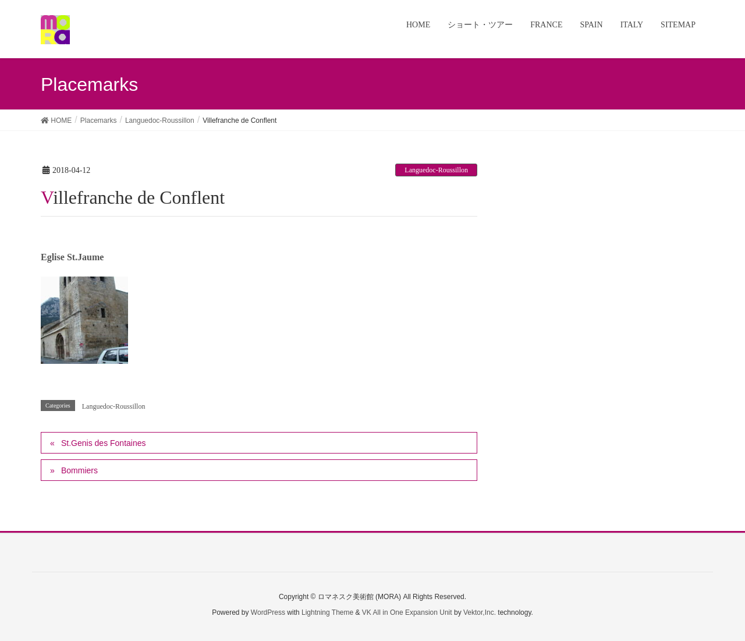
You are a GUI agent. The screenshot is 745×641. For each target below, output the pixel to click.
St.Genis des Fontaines (103, 443)
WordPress (268, 612)
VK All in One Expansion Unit (407, 612)
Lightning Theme (327, 612)
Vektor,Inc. (479, 612)
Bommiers (79, 470)
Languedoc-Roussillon (436, 170)
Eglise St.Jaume (72, 257)
